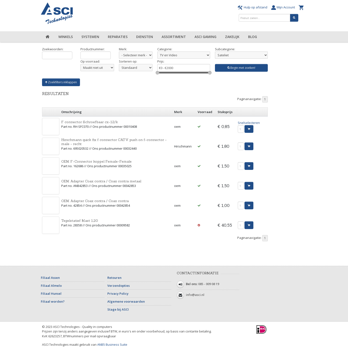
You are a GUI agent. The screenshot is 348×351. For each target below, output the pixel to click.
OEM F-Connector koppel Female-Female (96, 161)
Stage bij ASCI (118, 309)
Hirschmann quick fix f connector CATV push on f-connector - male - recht (114, 142)
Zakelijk (232, 36)
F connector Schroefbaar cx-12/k (89, 122)
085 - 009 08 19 (208, 284)
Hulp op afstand (253, 7)
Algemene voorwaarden (126, 301)
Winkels (65, 36)
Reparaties (118, 36)
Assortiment (174, 36)
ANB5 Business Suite (112, 344)
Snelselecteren (249, 123)
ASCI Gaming (205, 36)
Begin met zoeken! (241, 68)
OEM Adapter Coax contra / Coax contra (95, 201)
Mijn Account (283, 7)
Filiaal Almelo (51, 285)
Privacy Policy (117, 293)
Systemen (90, 36)
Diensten (144, 36)
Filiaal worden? (53, 301)
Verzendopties (118, 285)
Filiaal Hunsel (51, 293)
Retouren (114, 277)
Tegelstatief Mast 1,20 (79, 220)
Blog (252, 36)
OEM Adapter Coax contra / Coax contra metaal (101, 181)
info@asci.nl (195, 295)
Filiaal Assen (50, 277)
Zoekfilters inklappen (61, 82)
